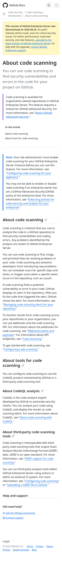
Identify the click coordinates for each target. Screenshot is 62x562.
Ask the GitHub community (19, 513)
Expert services (21, 549)
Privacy (40, 546)
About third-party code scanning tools (29, 434)
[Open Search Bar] (48, 5)
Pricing (6, 549)
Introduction (14, 15)
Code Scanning (32, 339)
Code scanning (34, 12)
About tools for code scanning (22, 363)
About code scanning (36, 15)
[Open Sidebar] (4, 14)
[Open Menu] (56, 5)
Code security (15, 12)
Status (49, 546)
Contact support (13, 517)
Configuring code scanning (20, 349)
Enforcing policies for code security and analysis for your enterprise (30, 203)
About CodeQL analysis (23, 391)
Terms (30, 546)
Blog (34, 549)
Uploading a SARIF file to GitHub (27, 485)
